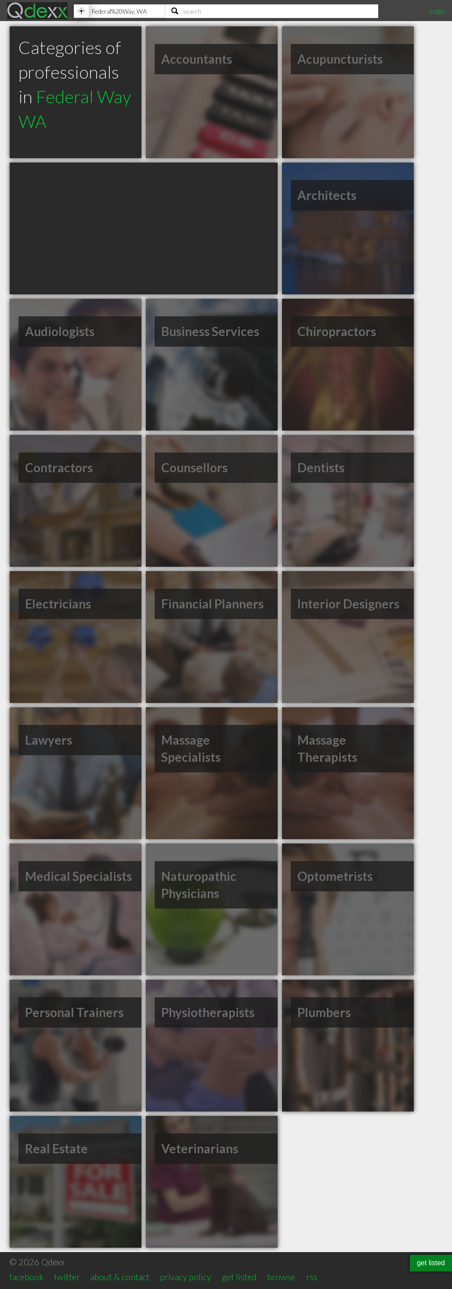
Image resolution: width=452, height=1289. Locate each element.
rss (312, 1276)
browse (281, 1276)
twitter (67, 1276)
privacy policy (185, 1276)
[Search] (271, 11)
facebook (26, 1276)
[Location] (119, 11)
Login (437, 11)
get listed (239, 1276)
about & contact (119, 1276)
